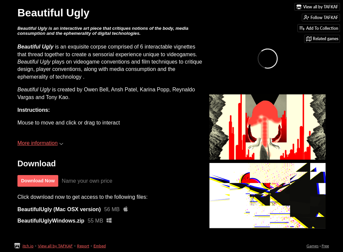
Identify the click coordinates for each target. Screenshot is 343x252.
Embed (99, 245)
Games (312, 245)
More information (40, 143)
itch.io (27, 245)
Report (83, 245)
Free (325, 245)
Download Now (38, 180)
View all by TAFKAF (55, 245)
